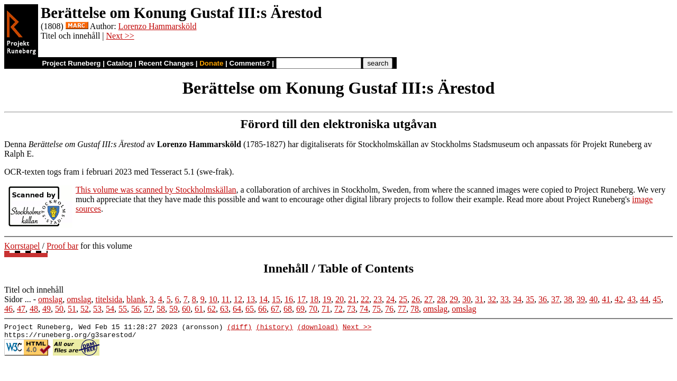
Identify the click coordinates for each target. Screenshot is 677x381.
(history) (274, 328)
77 (402, 308)
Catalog (120, 63)
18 (314, 299)
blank (135, 299)
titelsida (108, 299)
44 (644, 299)
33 (504, 299)
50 (59, 308)
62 (211, 308)
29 (454, 299)
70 (313, 308)
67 (275, 308)
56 (135, 308)
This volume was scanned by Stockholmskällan (156, 189)
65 (249, 308)
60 (186, 308)
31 (479, 299)
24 (390, 299)
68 (287, 308)
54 (110, 308)
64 (237, 308)
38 (568, 299)
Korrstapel (22, 245)
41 (606, 299)
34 (517, 299)
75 (376, 308)
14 (263, 299)
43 (631, 299)
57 (148, 308)
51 (72, 308)
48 (34, 308)
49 (46, 308)
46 (8, 308)
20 (339, 299)
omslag (50, 299)
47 (21, 308)
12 (238, 299)
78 (414, 308)
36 (542, 299)
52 (84, 308)
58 (161, 308)
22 (365, 299)
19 (327, 299)
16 (289, 299)
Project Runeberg (71, 63)
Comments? (250, 63)
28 (441, 299)
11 (226, 299)
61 (199, 308)
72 (338, 308)
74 (364, 308)
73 (351, 308)
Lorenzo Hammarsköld (157, 26)
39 (581, 299)
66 (262, 308)
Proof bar (62, 245)
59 (173, 308)
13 (250, 299)
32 (492, 299)
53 (97, 308)
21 (352, 299)
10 (213, 299)
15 (276, 299)
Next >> (120, 35)
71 (326, 308)
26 (415, 299)
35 (530, 299)
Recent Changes (166, 63)
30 (466, 299)
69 (300, 308)
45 (657, 299)
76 (389, 308)
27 (428, 299)
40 (593, 299)
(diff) (239, 328)
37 (555, 299)
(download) (317, 328)
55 (122, 308)
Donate (211, 63)
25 (403, 299)
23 (377, 299)
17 (301, 299)
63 (224, 308)
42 (619, 299)
